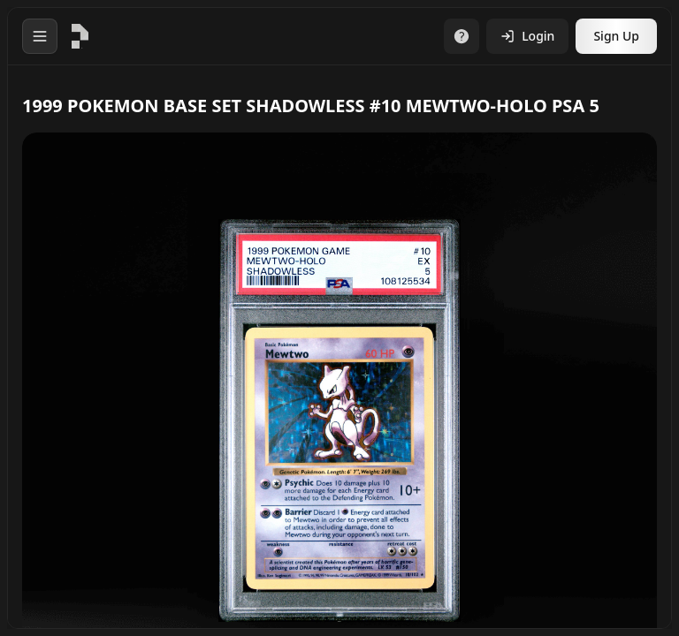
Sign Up (616, 35)
